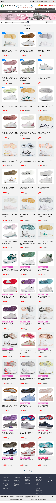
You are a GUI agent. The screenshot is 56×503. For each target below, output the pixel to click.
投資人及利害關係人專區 (30, 496)
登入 (31, 1)
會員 (35, 1)
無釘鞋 (33, 25)
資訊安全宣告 (47, 496)
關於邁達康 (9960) (4, 496)
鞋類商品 (29, 25)
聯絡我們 (27, 479)
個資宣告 (40, 496)
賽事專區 (12, 496)
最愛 (47, 1)
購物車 (51, 1)
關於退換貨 (27, 483)
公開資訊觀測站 (19, 496)
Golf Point (41, 1)
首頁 (2, 1)
